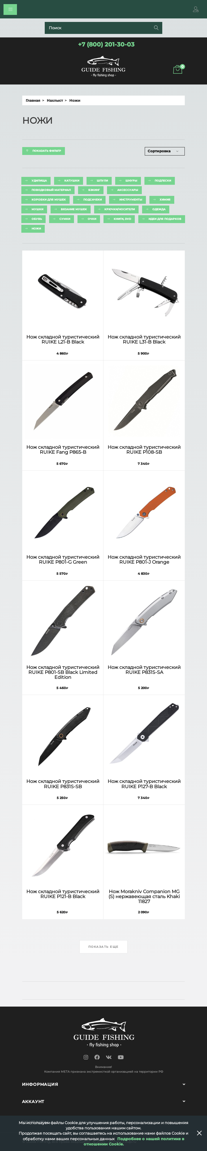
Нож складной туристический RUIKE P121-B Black (62, 894)
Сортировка (159, 151)
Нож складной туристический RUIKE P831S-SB (62, 784)
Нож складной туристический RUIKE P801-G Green (62, 559)
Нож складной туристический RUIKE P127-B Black (144, 784)
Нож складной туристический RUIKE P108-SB (144, 449)
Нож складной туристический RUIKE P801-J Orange (144, 559)
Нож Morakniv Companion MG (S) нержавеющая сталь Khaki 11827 (144, 896)
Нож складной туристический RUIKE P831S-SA (144, 670)
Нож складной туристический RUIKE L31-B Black (144, 339)
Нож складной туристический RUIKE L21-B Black (62, 339)
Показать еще (103, 947)
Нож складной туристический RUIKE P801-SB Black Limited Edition (62, 672)
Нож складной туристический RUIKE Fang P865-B (62, 449)
